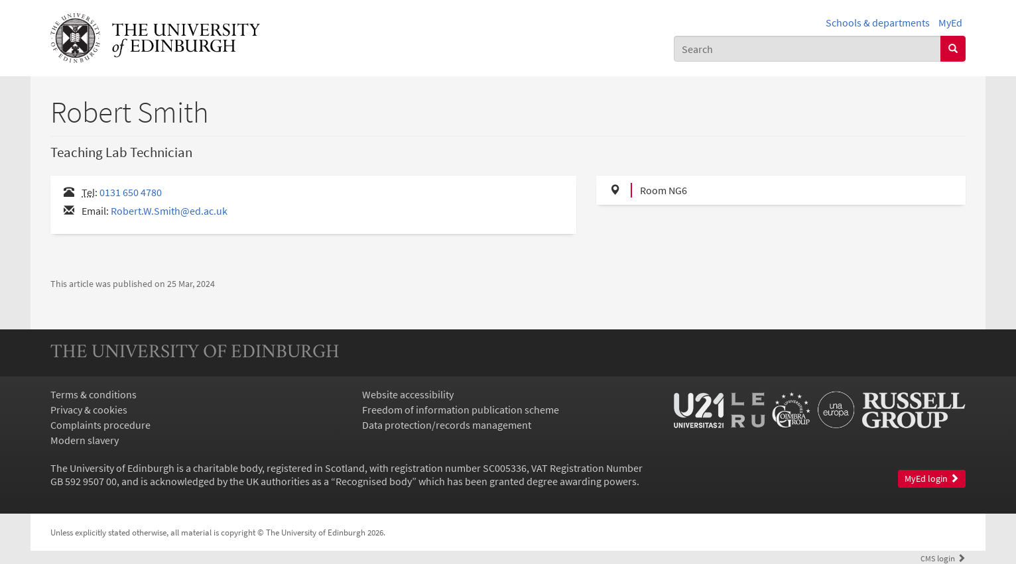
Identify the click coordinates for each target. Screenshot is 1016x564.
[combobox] (807, 49)
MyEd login (932, 478)
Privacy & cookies (88, 409)
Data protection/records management (446, 424)
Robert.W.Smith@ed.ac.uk (169, 210)
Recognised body (374, 481)
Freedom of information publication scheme (460, 409)
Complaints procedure (100, 424)
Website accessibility (408, 394)
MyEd (950, 22)
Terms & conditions (93, 394)
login (943, 558)
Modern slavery (84, 440)
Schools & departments (878, 22)
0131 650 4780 (130, 192)
